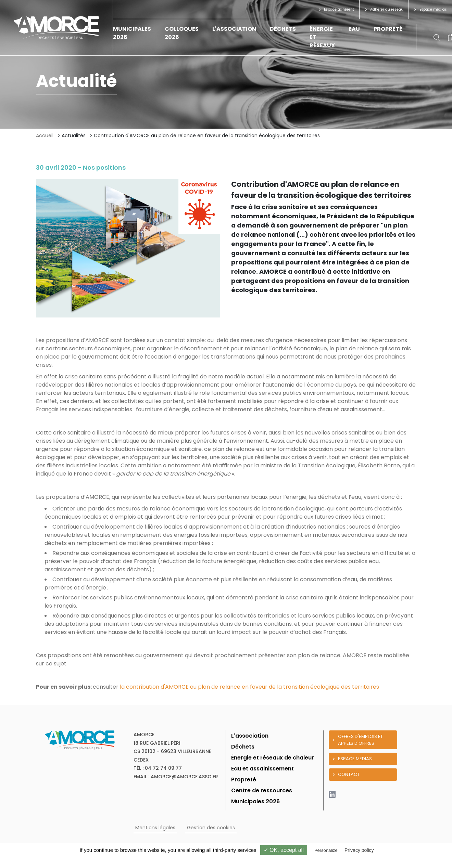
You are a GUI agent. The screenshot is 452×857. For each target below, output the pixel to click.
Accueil (44, 135)
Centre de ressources (261, 790)
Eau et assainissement (262, 768)
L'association (234, 29)
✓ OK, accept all (284, 850)
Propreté (388, 29)
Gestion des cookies (211, 827)
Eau (354, 29)
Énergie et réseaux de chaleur (272, 758)
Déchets (283, 29)
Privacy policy (359, 850)
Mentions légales (155, 827)
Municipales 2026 (255, 801)
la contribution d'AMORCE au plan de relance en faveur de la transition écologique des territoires (249, 687)
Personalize (326, 850)
